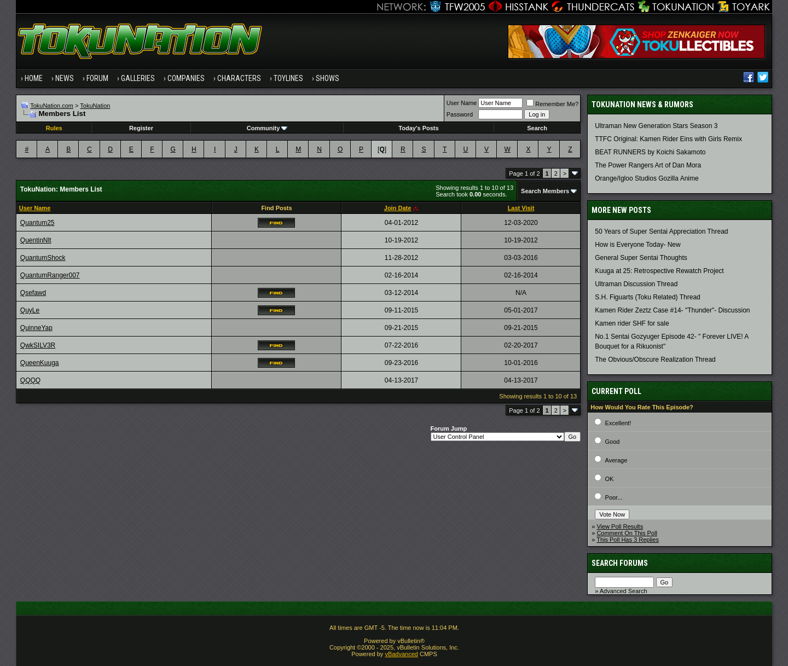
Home (34, 78)
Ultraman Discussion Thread (636, 284)
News (64, 78)
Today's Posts (418, 128)
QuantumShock (43, 258)
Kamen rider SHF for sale (632, 323)
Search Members (545, 191)
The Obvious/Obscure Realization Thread (655, 359)
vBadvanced (401, 654)
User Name (462, 103)
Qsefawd (33, 293)
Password (460, 114)
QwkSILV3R (37, 345)
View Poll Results (619, 526)
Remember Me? (552, 104)
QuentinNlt (35, 240)
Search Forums (620, 563)
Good (612, 441)
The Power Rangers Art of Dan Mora (648, 165)
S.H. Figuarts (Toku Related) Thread (647, 297)
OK (609, 479)
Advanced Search (623, 591)
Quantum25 (37, 223)
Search (537, 128)
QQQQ (30, 380)
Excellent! (618, 423)
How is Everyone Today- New (638, 244)
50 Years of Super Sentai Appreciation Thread (661, 231)
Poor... (614, 497)
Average (616, 460)
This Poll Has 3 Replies (627, 539)
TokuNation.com (51, 105)
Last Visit (521, 208)
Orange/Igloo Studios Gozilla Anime (646, 178)
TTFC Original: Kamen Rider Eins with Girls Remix (668, 139)
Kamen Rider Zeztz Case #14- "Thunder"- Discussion (672, 310)
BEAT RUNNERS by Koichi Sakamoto (650, 152)
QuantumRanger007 (50, 275)
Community (267, 128)
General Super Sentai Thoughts (641, 258)
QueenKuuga (39, 363)
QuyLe (29, 310)
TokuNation (95, 105)
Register (141, 128)
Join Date (398, 208)
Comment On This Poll (626, 533)
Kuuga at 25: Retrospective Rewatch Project (659, 271)
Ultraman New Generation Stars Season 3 (656, 126)
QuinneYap (36, 328)
